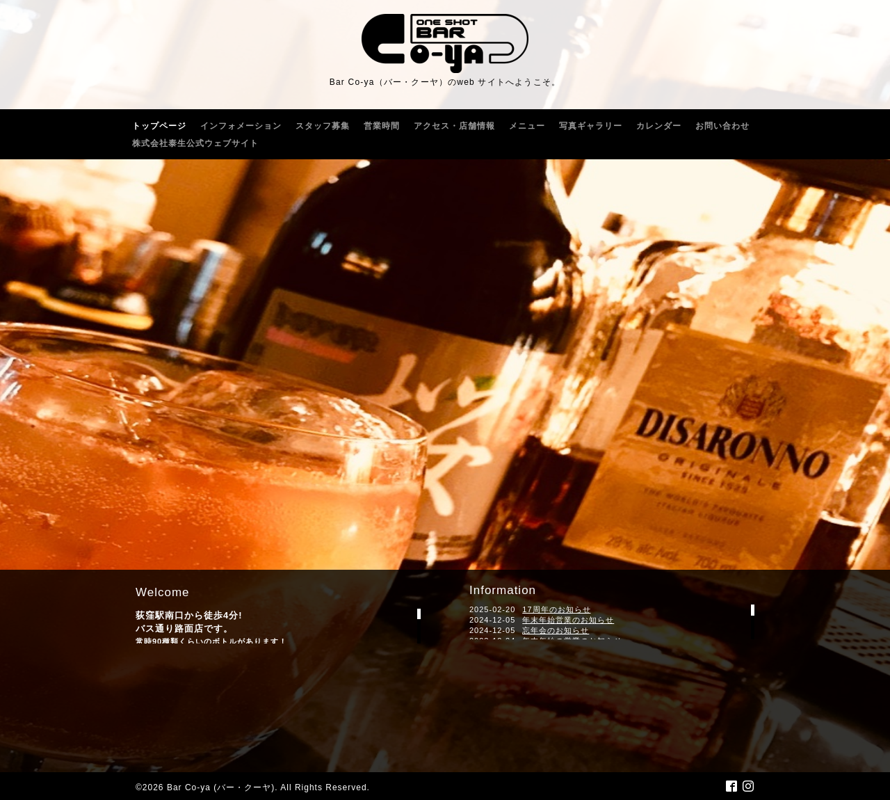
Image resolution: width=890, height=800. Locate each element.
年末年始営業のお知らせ (568, 620)
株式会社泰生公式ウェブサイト (195, 143)
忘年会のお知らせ (555, 630)
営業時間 (382, 126)
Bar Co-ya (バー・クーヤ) (221, 787)
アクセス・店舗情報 (454, 126)
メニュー (527, 126)
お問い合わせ (722, 126)
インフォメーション (241, 126)
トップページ (159, 126)
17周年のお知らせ (556, 609)
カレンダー (658, 126)
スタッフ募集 (323, 126)
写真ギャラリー (590, 126)
